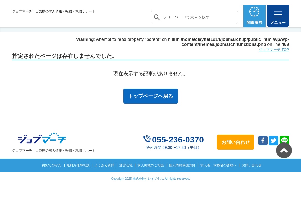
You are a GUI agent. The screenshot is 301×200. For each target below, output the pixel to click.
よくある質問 (104, 175)
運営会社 (126, 175)
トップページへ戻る (150, 106)
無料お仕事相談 (78, 175)
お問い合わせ (252, 175)
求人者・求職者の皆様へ (218, 175)
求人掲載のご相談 (150, 175)
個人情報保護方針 (182, 175)
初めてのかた (51, 175)
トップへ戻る (284, 150)
